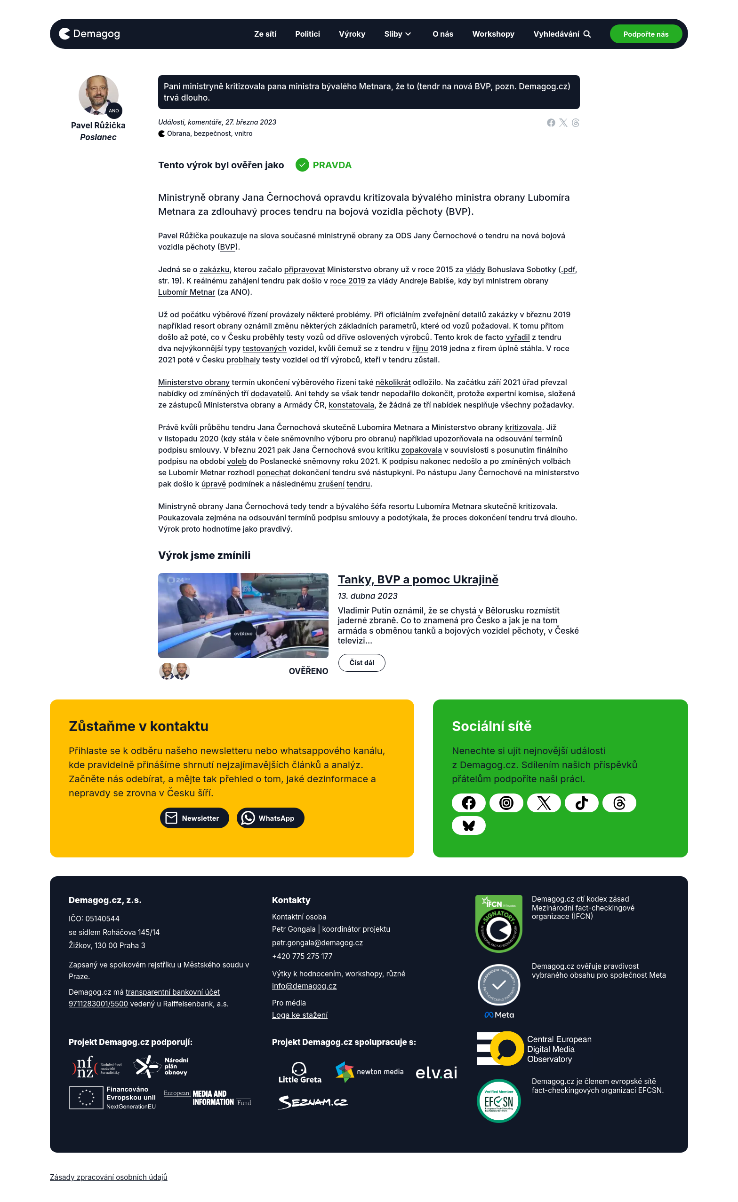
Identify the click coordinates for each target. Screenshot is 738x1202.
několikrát (393, 382)
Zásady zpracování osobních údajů (109, 1177)
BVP (227, 246)
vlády (475, 269)
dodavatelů (270, 393)
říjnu (420, 348)
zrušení (331, 483)
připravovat (304, 269)
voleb (237, 461)
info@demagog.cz (304, 985)
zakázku (215, 269)
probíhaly (243, 359)
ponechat (274, 472)
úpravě (213, 483)
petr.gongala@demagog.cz (317, 942)
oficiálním (402, 314)
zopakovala (421, 450)
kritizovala (523, 427)
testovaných (265, 348)
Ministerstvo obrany (194, 382)
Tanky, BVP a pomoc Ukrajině (418, 579)
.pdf (568, 269)
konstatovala (351, 404)
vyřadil (517, 337)
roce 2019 (347, 280)
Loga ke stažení (300, 1015)
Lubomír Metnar (186, 292)
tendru (358, 483)
